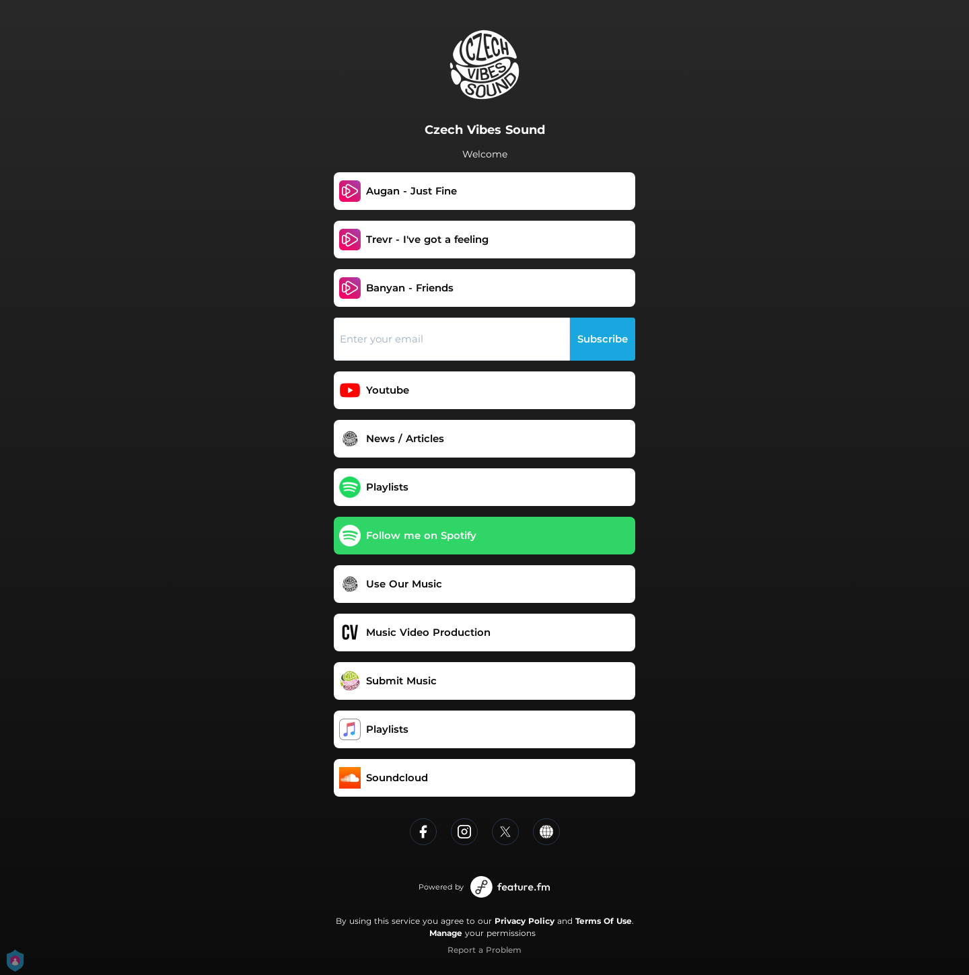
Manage (445, 933)
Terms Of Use (603, 921)
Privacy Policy (524, 921)
